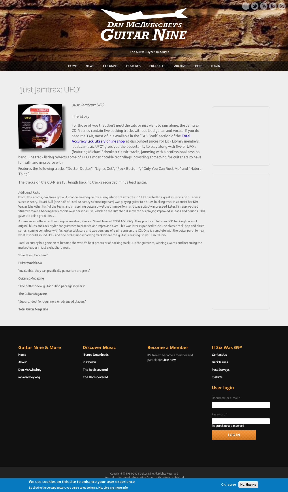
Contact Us (219, 355)
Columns (110, 66)
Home (72, 66)
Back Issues (220, 362)
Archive (180, 66)
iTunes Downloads (96, 355)
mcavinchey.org (29, 377)
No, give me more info (113, 489)
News (90, 66)
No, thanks (248, 486)
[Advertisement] (240, 135)
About (22, 362)
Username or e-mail (226, 398)
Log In (215, 66)
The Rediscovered (95, 370)
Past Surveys (221, 370)
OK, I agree (228, 486)
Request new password (228, 426)
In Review (89, 362)
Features (133, 66)
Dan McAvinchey (29, 370)
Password (220, 414)
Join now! (169, 360)
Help (198, 66)
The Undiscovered (95, 377)
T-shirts (217, 377)
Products (157, 66)
